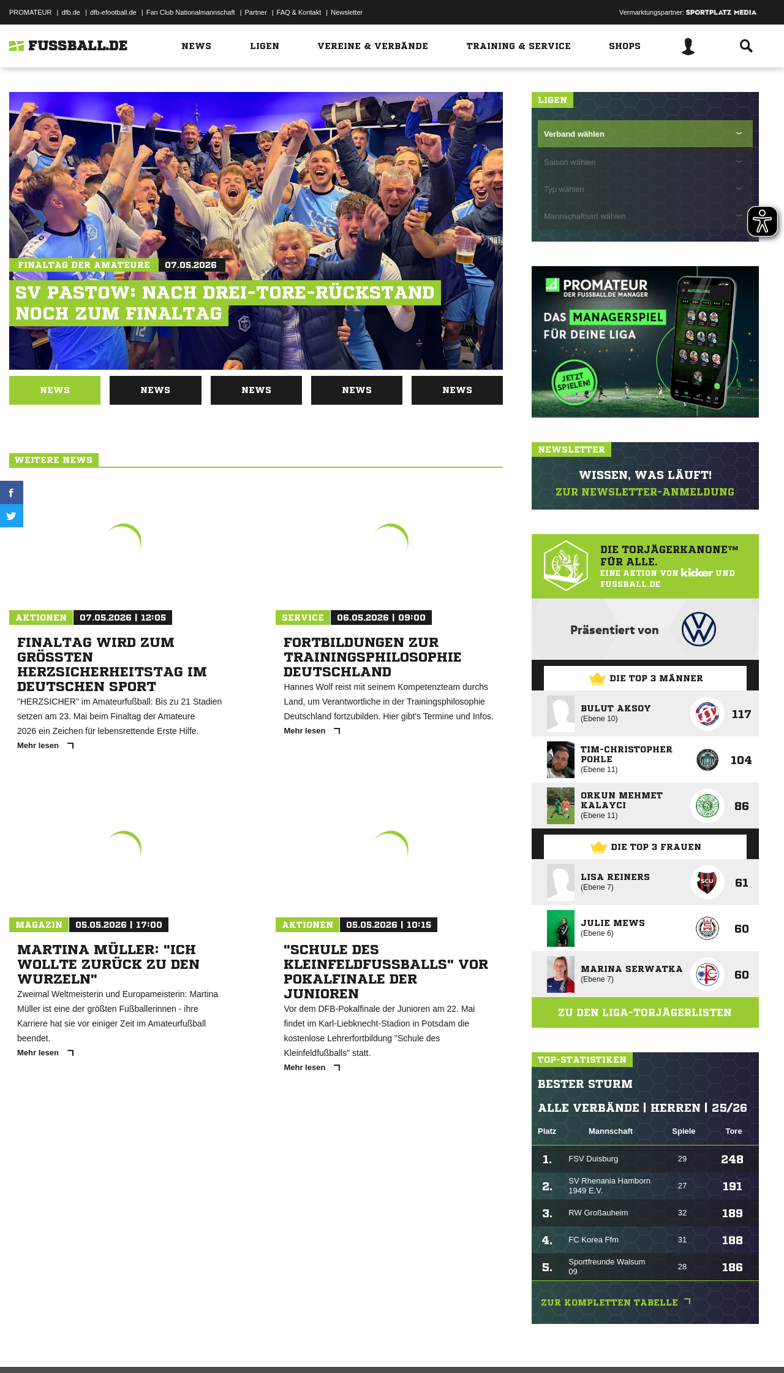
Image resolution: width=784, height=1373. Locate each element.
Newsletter (347, 12)
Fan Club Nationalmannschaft (190, 12)
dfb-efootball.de (113, 12)
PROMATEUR (30, 12)
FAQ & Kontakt (299, 12)
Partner (256, 12)
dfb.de (70, 12)
